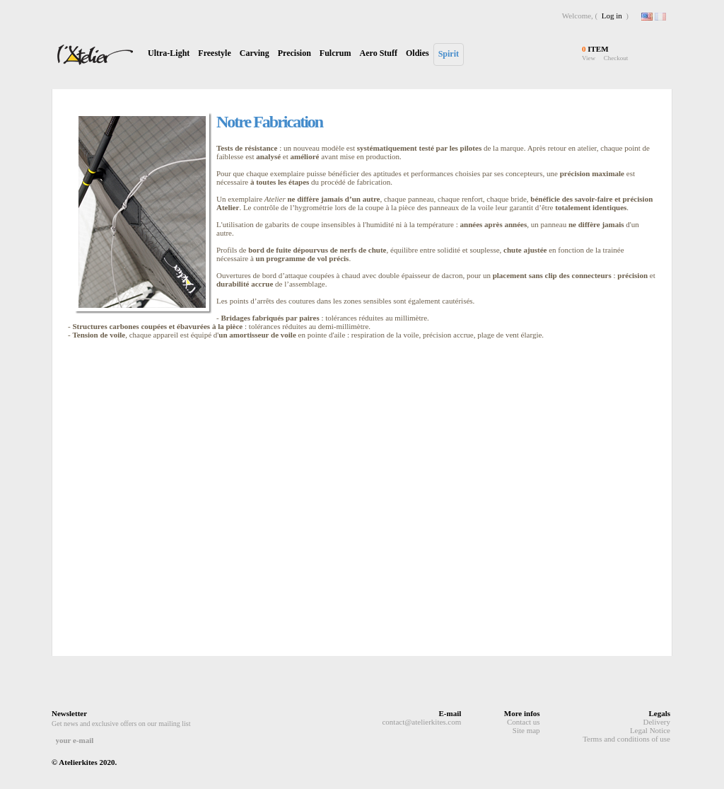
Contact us (523, 722)
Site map (526, 730)
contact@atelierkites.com (421, 722)
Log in (612, 15)
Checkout (616, 58)
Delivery (656, 722)
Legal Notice (650, 730)
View (588, 58)
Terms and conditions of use (626, 739)
